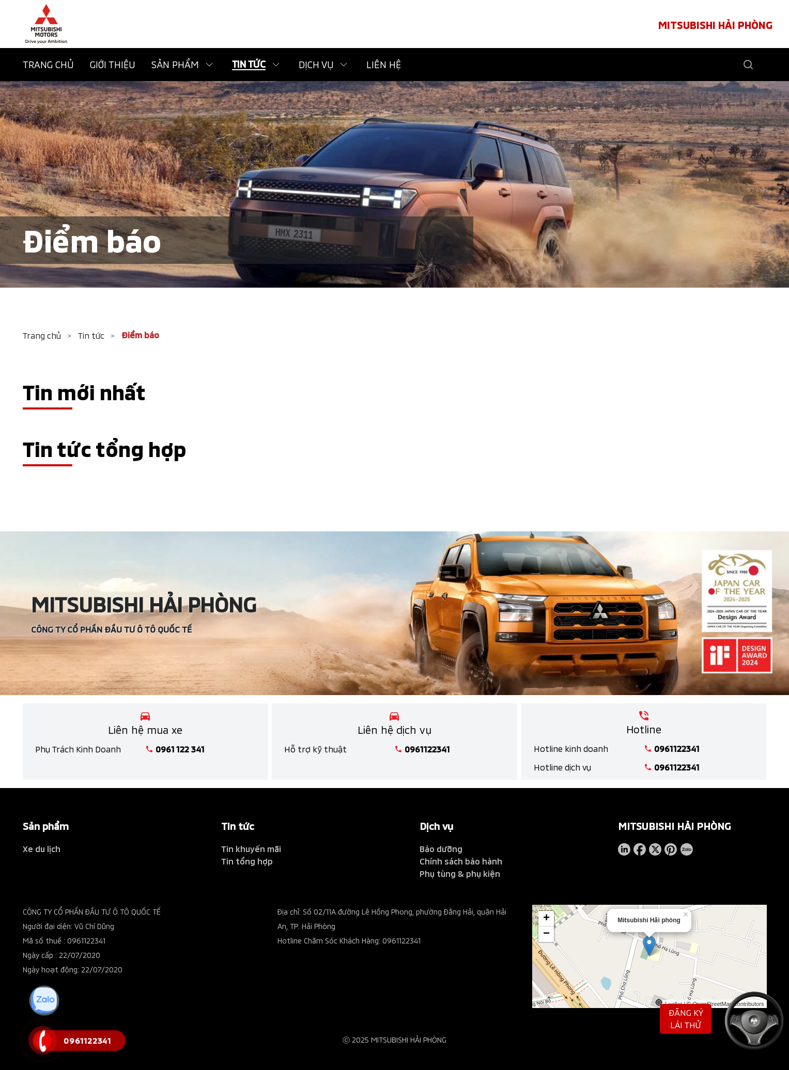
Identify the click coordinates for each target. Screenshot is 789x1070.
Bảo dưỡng (441, 849)
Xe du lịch (41, 849)
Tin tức (91, 335)
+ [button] (546, 918)
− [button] (546, 933)
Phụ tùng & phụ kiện (460, 873)
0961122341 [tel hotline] (427, 749)
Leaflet (673, 1003)
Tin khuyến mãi (251, 849)
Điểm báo (140, 335)
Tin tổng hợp (247, 861)
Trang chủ (42, 335)
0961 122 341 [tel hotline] (180, 749)
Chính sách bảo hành (461, 861)
